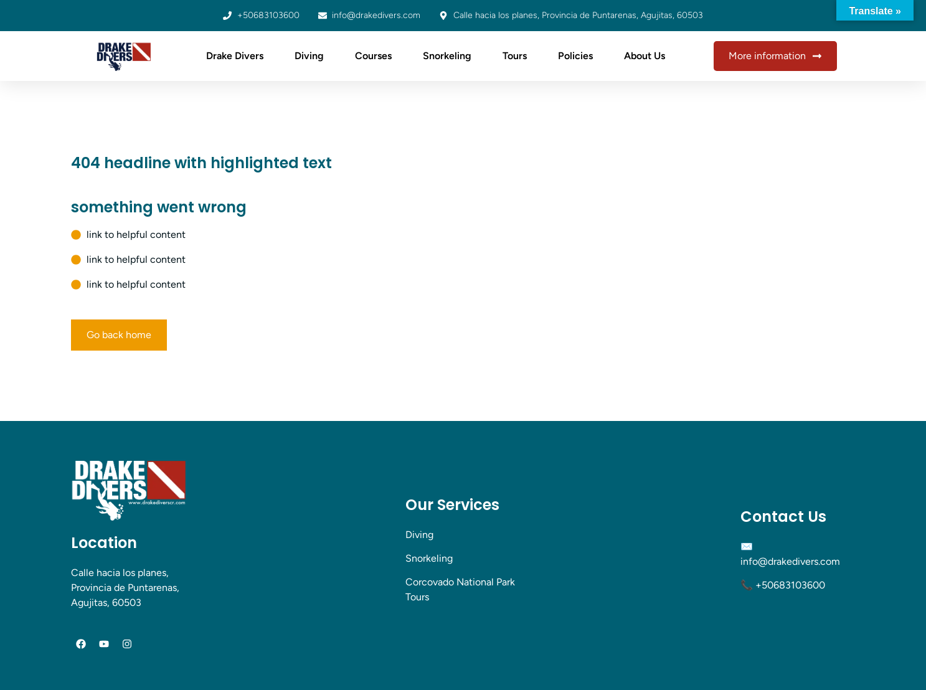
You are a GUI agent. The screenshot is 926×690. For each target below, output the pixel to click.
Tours (515, 56)
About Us (644, 56)
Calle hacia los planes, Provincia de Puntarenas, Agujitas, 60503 (125, 587)
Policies (575, 56)
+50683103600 (790, 585)
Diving (309, 56)
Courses (373, 56)
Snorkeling (447, 56)
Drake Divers (234, 56)
